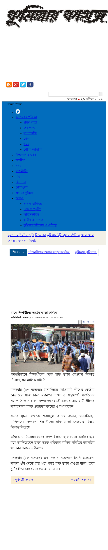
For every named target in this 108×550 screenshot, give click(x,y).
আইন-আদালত (33, 220)
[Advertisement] (37, 56)
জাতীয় (20, 160)
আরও (20, 198)
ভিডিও (24, 235)
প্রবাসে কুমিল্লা (24, 192)
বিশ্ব (18, 176)
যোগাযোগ (87, 235)
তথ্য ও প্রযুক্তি (32, 209)
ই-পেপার (13, 235)
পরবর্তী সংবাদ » (82, 479)
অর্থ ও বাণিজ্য (33, 203)
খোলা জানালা (33, 149)
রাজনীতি (22, 171)
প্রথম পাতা (30, 122)
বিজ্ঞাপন (40, 235)
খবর (26, 144)
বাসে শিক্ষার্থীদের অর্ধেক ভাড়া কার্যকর (47, 252)
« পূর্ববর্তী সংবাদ (22, 479)
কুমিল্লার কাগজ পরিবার (22, 240)
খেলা (27, 138)
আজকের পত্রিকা (26, 117)
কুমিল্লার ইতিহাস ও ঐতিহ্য (40, 225)
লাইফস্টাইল (31, 214)
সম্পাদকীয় (30, 133)
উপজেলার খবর (26, 155)
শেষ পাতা (30, 128)
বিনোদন (21, 182)
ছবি (31, 235)
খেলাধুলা (22, 187)
